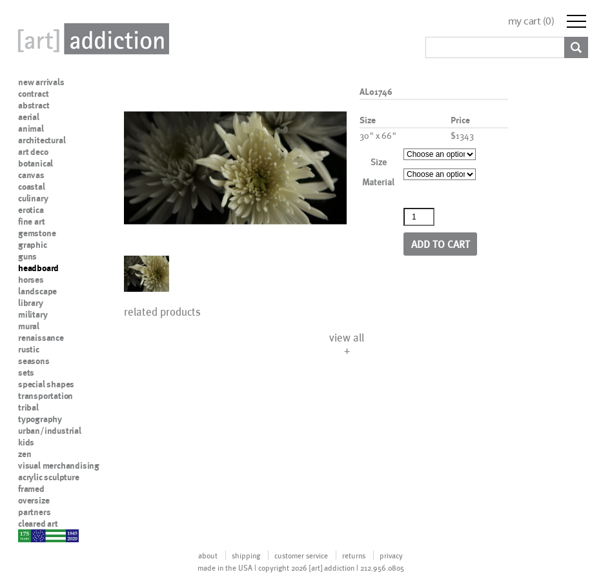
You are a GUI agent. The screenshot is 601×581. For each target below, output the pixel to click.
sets (26, 372)
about (208, 555)
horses (31, 279)
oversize (33, 500)
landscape (37, 291)
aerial (28, 117)
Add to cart (440, 244)
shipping (246, 555)
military (32, 314)
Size (379, 161)
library (30, 303)
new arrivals (41, 82)
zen (24, 454)
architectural (41, 140)
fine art (31, 221)
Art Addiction (91, 39)
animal (31, 128)
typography (40, 419)
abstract (33, 105)
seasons (34, 361)
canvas (31, 175)
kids (26, 442)
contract (33, 93)
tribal (28, 407)
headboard (38, 268)
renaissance (41, 337)
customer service (301, 555)
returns (353, 555)
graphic (32, 245)
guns (27, 256)
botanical (35, 163)
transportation (45, 396)
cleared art (38, 523)
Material (378, 181)
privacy (391, 555)
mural (28, 326)
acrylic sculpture (48, 477)
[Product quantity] (418, 217)
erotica (31, 210)
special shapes (46, 384)
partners (34, 512)
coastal (31, 186)
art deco (33, 152)
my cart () (531, 20)
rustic (28, 349)
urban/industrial (49, 430)
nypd (27, 535)
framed (31, 489)
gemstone (37, 233)
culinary (33, 198)
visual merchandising (58, 465)
